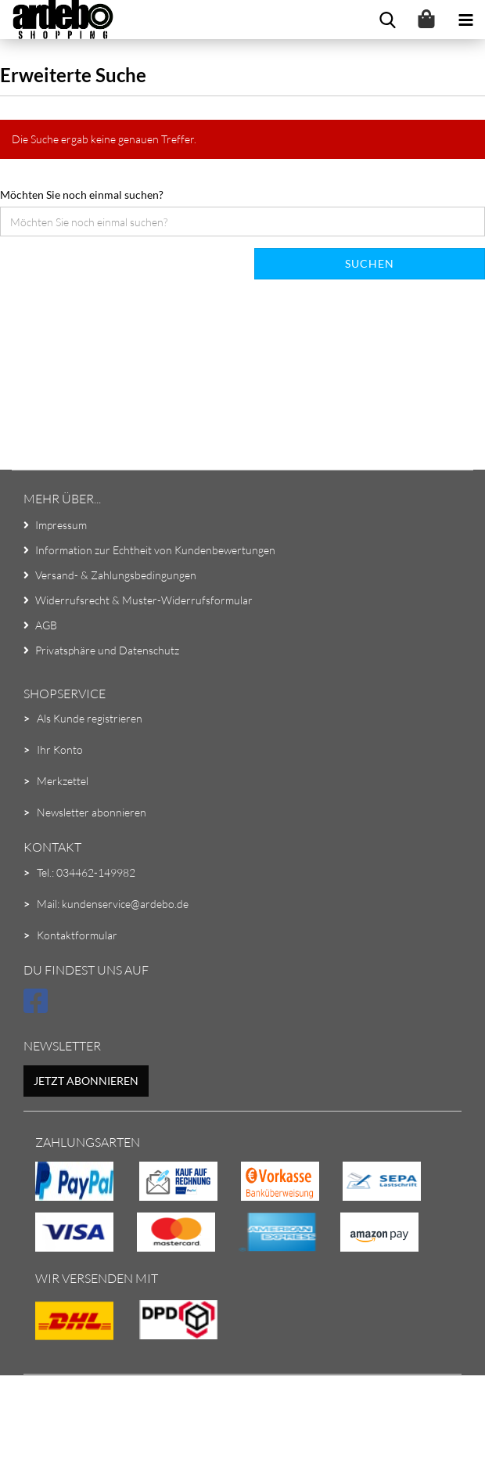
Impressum (61, 525)
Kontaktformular (77, 935)
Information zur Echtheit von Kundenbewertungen (155, 550)
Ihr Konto (60, 749)
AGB (46, 625)
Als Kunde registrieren (89, 718)
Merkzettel (62, 780)
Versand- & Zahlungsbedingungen (115, 575)
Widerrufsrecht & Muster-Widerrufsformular (144, 600)
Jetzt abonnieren (86, 1080)
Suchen (369, 263)
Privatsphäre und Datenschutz (107, 650)
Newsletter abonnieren (91, 812)
